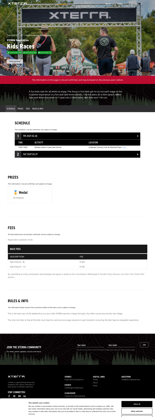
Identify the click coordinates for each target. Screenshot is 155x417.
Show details (114, 413)
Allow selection (137, 396)
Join (144, 345)
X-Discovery (134, 3)
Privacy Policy (113, 350)
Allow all (137, 389)
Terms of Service (126, 350)
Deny (137, 403)
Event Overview (15, 61)
